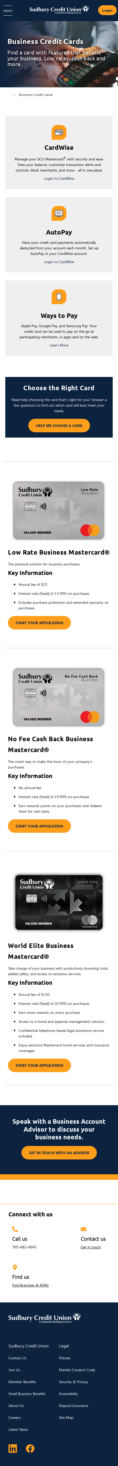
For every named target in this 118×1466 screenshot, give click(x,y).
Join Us (14, 1369)
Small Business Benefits (27, 1393)
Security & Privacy (73, 1381)
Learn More (59, 345)
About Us (16, 1405)
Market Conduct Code (77, 1369)
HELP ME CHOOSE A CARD (55, 425)
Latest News (18, 1429)
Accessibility (68, 1393)
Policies (64, 1357)
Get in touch (91, 1246)
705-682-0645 (24, 1246)
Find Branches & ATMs (30, 1285)
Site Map (66, 1417)
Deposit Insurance (73, 1405)
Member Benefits (22, 1381)
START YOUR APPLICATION (39, 622)
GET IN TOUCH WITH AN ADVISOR (59, 1152)
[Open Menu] (8, 11)
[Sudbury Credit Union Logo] (59, 10)
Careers (14, 1417)
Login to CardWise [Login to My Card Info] (59, 178)
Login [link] (107, 10)
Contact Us (17, 1357)
